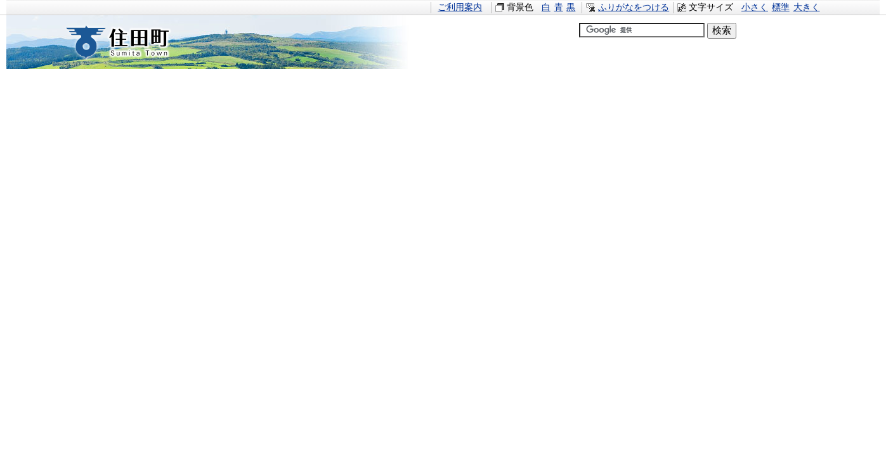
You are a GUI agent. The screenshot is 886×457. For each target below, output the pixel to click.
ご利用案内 (460, 7)
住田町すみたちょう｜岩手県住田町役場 (129, 42)
